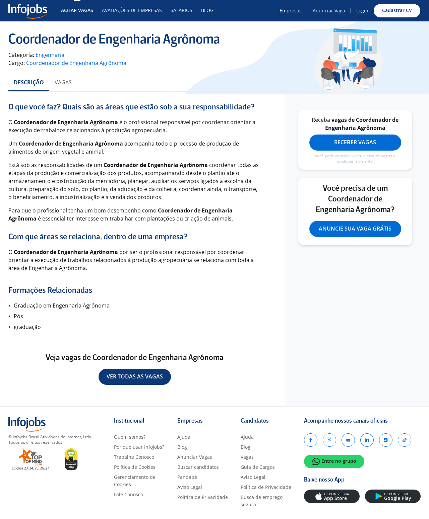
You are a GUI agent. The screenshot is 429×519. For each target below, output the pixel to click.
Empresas (291, 10)
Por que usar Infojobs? (139, 447)
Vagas (63, 82)
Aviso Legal (189, 487)
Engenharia (50, 55)
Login (362, 10)
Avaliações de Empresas (132, 10)
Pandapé (187, 477)
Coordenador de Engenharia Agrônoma (76, 63)
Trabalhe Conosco (134, 457)
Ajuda (183, 437)
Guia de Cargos (258, 467)
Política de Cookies (135, 467)
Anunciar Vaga (329, 10)
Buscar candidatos (198, 467)
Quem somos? (129, 437)
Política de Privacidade (202, 497)
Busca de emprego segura (262, 501)
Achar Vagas (77, 10)
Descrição (29, 82)
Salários (181, 10)
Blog (207, 10)
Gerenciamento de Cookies (135, 481)
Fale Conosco (128, 494)
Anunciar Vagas (194, 457)
